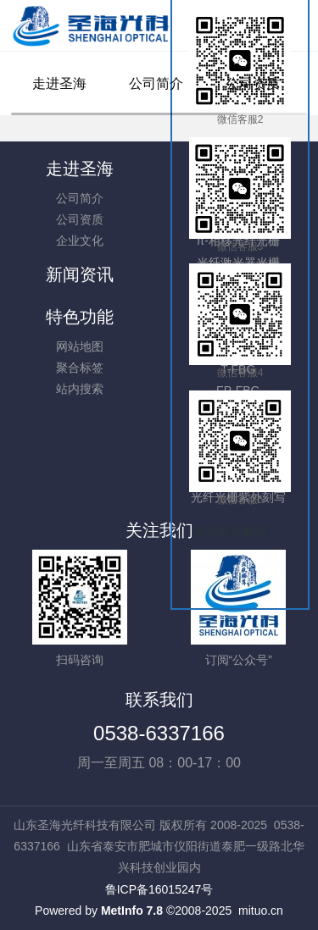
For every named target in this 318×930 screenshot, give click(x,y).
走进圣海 (59, 83)
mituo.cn (260, 910)
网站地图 (79, 346)
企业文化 (79, 240)
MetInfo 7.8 (132, 910)
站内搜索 (79, 389)
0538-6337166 (159, 733)
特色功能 (80, 316)
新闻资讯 (80, 274)
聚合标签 (79, 367)
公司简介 (156, 83)
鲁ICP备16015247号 (159, 889)
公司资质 (253, 83)
